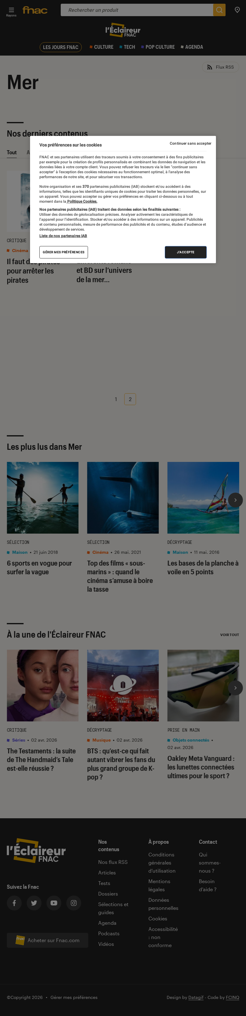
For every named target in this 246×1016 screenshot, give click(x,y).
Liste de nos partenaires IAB (63, 236)
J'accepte (186, 252)
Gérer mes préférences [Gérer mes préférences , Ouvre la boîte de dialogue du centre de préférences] (64, 252)
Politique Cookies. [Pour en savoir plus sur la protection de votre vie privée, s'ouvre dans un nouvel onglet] (81, 201)
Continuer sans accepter (190, 143)
